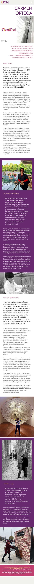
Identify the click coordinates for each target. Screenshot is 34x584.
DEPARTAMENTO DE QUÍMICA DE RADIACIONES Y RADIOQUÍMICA (21, 47)
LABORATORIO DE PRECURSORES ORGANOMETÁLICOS (21, 52)
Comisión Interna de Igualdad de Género (10, 567)
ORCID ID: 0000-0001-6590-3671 (22, 58)
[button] (31, 2)
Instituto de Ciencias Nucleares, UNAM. (16, 568)
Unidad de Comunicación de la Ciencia (23, 567)
